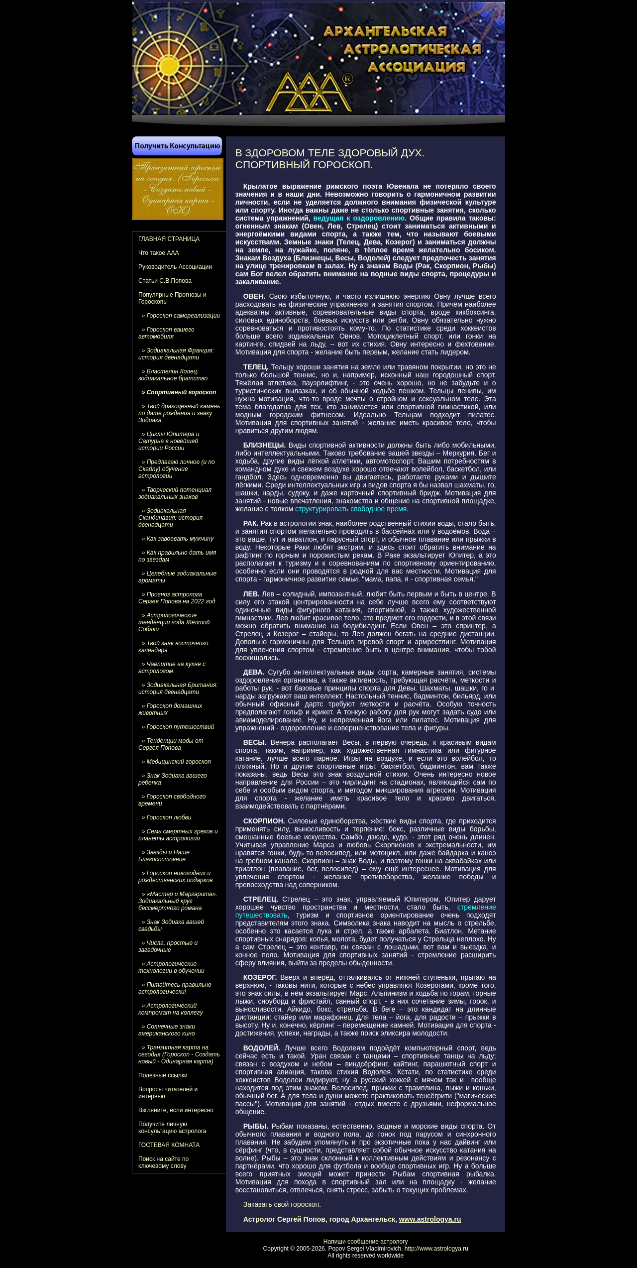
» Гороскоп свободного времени (172, 800)
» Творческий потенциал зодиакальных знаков (175, 493)
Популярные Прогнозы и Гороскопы (172, 298)
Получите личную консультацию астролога (172, 1128)
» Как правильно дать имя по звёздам (177, 556)
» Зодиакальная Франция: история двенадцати (176, 354)
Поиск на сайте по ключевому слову (163, 1162)
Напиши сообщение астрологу (365, 1241)
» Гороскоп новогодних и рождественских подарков (175, 877)
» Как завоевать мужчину (175, 538)
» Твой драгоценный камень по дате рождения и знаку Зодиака (179, 413)
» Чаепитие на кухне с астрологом (172, 668)
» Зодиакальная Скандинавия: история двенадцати (170, 517)
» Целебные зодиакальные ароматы (177, 577)
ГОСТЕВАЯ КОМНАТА (169, 1145)
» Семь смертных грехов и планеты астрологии (178, 835)
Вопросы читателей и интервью (168, 1093)
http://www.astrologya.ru (436, 1248)
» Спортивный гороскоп (177, 392)
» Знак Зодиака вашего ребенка (172, 779)
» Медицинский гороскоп (174, 761)
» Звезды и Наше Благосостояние (164, 856)
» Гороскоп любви (164, 817)
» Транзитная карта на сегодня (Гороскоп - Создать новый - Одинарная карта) (179, 1054)
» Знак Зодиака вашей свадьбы (171, 925)
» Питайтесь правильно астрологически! (175, 988)
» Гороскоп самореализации (179, 315)
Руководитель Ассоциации (175, 266)
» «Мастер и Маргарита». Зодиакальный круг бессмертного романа (177, 901)
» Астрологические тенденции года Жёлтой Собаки (174, 622)
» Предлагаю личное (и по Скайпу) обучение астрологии (176, 469)
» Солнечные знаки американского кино (166, 1030)
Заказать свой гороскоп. (282, 1204)
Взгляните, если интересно (175, 1110)
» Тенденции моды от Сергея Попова (171, 744)
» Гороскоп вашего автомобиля (166, 333)
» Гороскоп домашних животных (170, 709)
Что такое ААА (158, 252)
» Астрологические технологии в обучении (171, 967)
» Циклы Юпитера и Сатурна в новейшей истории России (168, 441)
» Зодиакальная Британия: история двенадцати (178, 688)
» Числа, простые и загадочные (168, 946)
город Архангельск (362, 1219)
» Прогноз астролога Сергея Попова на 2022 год (176, 598)
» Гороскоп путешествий (176, 726)
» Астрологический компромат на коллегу (170, 1009)
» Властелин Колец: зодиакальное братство (173, 375)
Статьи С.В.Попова (165, 280)
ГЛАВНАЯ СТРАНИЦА (169, 238)
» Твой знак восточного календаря (173, 647)
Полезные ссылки (163, 1075)
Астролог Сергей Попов (284, 1219)
